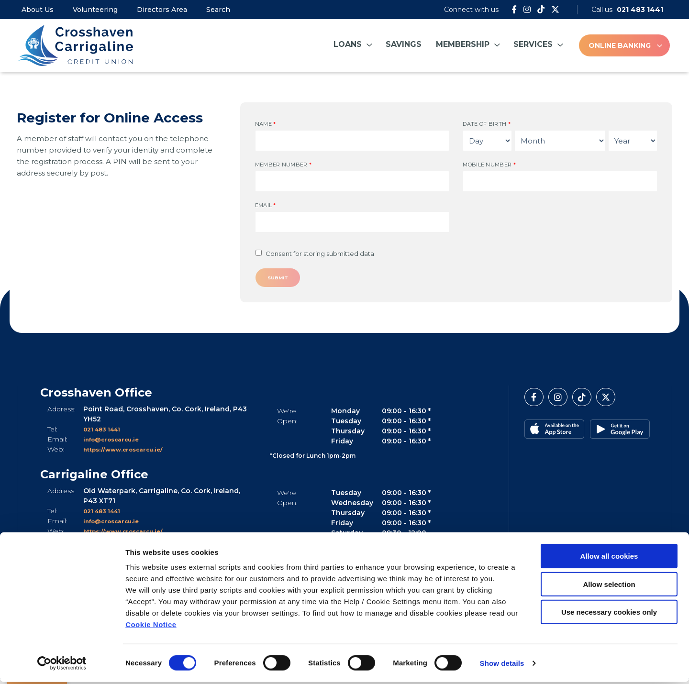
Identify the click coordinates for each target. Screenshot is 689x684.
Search (218, 9)
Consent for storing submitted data (320, 253)
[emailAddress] (352, 222)
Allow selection (609, 586)
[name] (352, 141)
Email (265, 205)
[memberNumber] (352, 181)
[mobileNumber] (560, 181)
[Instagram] (527, 9)
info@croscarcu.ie (116, 443)
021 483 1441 (106, 433)
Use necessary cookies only (609, 614)
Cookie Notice (151, 626)
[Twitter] (555, 9)
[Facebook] (514, 9)
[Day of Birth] (487, 141)
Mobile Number (489, 164)
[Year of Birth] (633, 141)
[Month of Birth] (560, 141)
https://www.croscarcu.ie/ (130, 453)
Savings (404, 44)
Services (533, 44)
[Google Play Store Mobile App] (619, 432)
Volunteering (95, 9)
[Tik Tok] (541, 9)
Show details (502, 665)
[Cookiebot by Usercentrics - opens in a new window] (62, 665)
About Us (38, 9)
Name (265, 124)
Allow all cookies (609, 558)
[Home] (74, 45)
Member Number (283, 164)
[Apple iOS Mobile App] (554, 432)
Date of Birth (487, 124)
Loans (347, 44)
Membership (462, 44)
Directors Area (162, 9)
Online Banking (620, 45)
